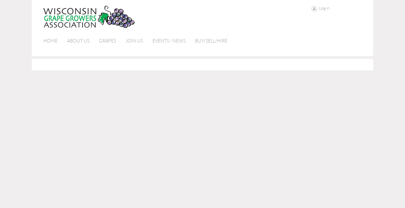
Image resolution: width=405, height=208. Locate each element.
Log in (324, 8)
